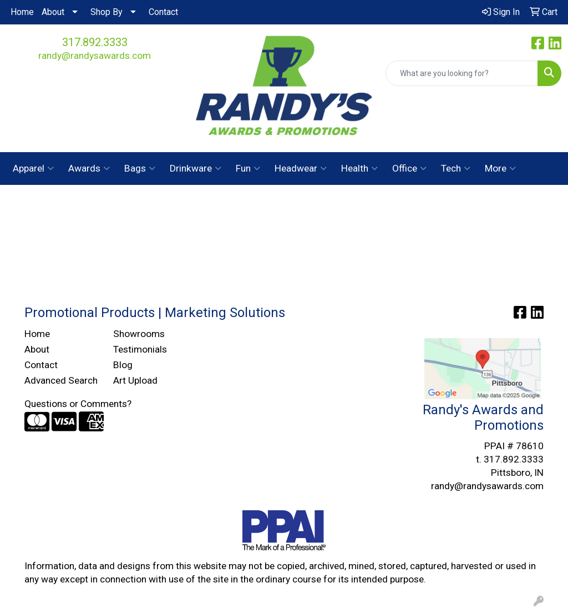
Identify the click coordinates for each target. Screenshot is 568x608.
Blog (123, 364)
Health (359, 168)
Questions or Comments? (77, 403)
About (53, 12)
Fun (248, 168)
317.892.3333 (95, 42)
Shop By (106, 12)
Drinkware (195, 168)
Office (409, 168)
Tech (455, 168)
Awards (89, 168)
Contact (163, 12)
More (500, 168)
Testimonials (140, 349)
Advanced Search (61, 380)
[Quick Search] (462, 73)
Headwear (301, 168)
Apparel (33, 168)
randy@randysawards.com (94, 55)
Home (22, 12)
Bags (139, 168)
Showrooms (139, 333)
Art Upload (135, 380)
